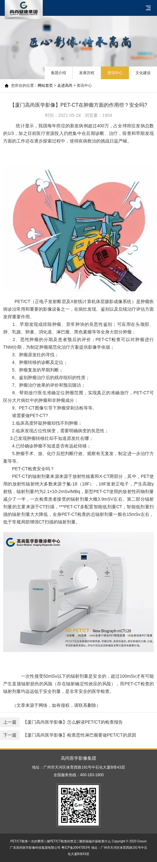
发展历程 (86, 73)
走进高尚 (64, 85)
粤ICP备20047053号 (75, 847)
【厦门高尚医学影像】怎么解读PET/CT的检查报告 (61, 722)
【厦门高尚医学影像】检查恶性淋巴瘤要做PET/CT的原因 (68, 735)
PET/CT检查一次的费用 (27, 841)
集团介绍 (58, 73)
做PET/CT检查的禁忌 (62, 841)
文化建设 (143, 73)
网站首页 (45, 85)
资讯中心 (114, 73)
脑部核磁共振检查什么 (95, 841)
